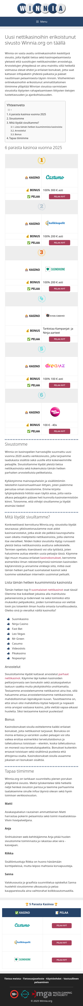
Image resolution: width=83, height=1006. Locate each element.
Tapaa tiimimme (18, 138)
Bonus (18, 134)
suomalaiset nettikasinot (47, 590)
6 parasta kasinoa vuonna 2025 (27, 114)
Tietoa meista (12, 978)
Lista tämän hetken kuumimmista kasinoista (38, 126)
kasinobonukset (50, 558)
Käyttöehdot (53, 978)
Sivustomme (16, 118)
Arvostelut (20, 130)
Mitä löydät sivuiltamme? (24, 122)
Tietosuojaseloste (33, 978)
